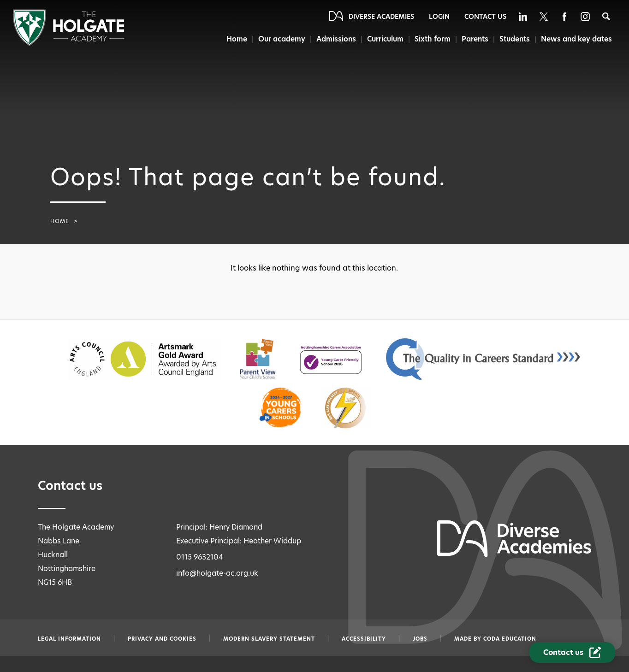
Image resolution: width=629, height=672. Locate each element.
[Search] (606, 16)
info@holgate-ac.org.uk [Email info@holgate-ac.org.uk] (217, 573)
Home (231, 39)
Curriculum (383, 39)
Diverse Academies (381, 16)
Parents (473, 39)
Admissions (333, 39)
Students (514, 39)
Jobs (420, 639)
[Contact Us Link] (572, 652)
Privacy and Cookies (162, 639)
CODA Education (509, 639)
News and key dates (576, 39)
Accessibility (364, 639)
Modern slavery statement (269, 639)
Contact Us (485, 16)
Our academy (277, 39)
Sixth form (430, 39)
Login (439, 16)
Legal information (69, 639)
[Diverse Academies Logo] (68, 43)
